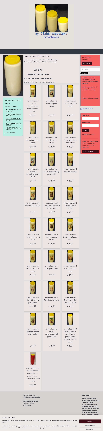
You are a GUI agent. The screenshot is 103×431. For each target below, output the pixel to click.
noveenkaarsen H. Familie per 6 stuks (51, 298)
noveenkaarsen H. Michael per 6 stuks (32, 204)
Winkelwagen (87, 63)
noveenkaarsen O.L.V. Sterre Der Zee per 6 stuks (70, 300)
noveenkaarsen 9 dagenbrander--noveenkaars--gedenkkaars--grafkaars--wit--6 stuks (70, 335)
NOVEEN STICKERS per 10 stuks (13, 129)
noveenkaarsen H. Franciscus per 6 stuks (33, 268)
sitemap (46, 427)
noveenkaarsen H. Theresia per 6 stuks (70, 205)
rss (49, 427)
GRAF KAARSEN (9, 133)
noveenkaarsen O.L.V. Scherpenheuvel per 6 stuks (51, 333)
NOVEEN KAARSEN (10, 107)
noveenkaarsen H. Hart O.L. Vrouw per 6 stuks (33, 300)
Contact (7, 103)
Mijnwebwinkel (72, 427)
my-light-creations (86, 109)
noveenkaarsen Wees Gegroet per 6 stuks (33, 140)
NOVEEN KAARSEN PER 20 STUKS (13, 110)
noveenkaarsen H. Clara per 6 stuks (51, 267)
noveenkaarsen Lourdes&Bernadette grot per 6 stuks (52, 205)
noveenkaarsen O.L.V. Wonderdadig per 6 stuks (51, 171)
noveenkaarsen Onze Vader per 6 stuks (70, 103)
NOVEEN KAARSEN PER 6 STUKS (13, 124)
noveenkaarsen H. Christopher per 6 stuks (33, 237)
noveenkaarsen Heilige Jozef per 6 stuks (70, 237)
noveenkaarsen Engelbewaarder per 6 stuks (32, 331)
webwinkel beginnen (56, 427)
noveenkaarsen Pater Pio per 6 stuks (51, 103)
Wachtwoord (86, 122)
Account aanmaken (88, 151)
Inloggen (85, 130)
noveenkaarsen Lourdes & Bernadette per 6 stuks (32, 173)
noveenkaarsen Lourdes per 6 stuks (51, 140)
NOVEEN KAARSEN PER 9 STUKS (13, 119)
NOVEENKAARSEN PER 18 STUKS (13, 115)
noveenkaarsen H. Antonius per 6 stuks (51, 237)
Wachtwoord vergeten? (88, 134)
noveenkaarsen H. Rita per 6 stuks (70, 170)
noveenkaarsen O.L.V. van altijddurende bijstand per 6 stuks (33, 106)
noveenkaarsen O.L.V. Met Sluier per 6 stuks (70, 140)
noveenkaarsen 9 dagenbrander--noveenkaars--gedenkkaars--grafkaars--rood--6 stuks (33, 374)
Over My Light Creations (12, 100)
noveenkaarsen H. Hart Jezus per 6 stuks (70, 268)
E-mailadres (85, 115)
